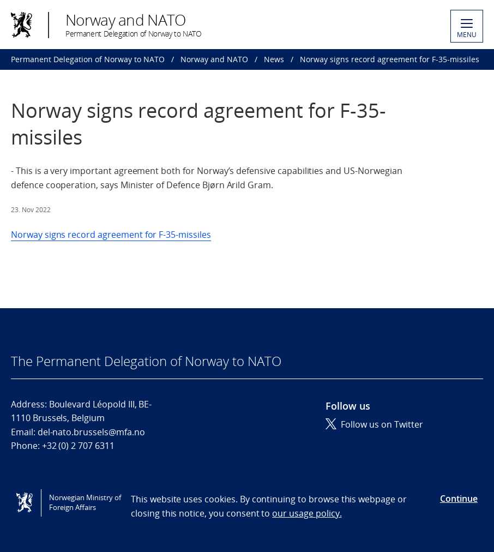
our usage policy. (306, 513)
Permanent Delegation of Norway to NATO (88, 59)
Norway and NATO (214, 59)
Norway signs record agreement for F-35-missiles (111, 235)
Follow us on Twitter (374, 424)
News (274, 59)
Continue (459, 499)
